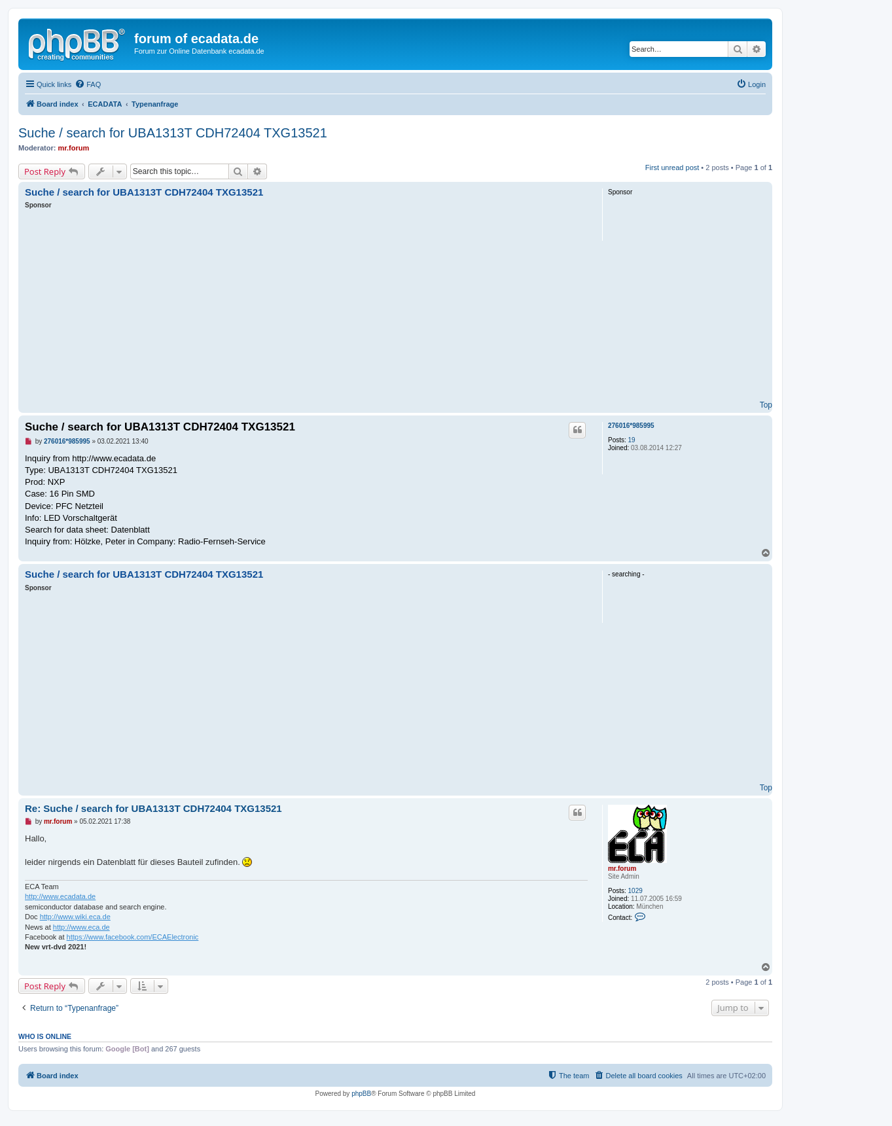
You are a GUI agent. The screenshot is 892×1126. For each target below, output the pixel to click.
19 (631, 440)
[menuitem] (88, 84)
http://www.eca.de (81, 927)
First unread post (672, 167)
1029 (635, 890)
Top (766, 405)
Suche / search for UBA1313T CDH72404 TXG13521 (172, 133)
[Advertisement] (306, 308)
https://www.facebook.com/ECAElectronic (133, 937)
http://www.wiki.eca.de (75, 917)
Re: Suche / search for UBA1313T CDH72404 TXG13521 (153, 808)
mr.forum (74, 148)
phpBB (361, 1093)
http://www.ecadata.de (60, 896)
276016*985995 (631, 425)
